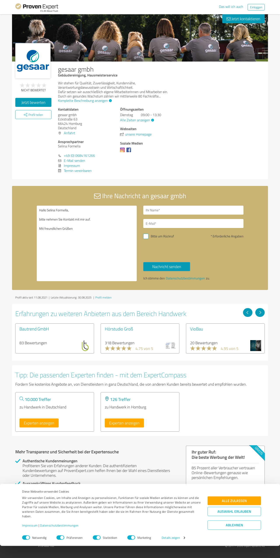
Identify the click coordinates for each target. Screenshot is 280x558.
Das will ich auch (231, 6)
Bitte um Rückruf (162, 236)
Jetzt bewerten (33, 102)
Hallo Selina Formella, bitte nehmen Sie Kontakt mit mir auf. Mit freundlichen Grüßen (87, 243)
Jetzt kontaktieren (243, 18)
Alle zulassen (234, 512)
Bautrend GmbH (34, 329)
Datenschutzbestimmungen (59, 537)
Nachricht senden (166, 266)
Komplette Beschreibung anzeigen (84, 100)
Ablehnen (234, 537)
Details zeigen (171, 550)
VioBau (196, 329)
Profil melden (103, 297)
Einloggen (256, 7)
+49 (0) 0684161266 (79, 155)
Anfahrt (69, 133)
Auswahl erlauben (234, 523)
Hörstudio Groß (119, 329)
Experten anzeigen (39, 423)
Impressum (30, 537)
